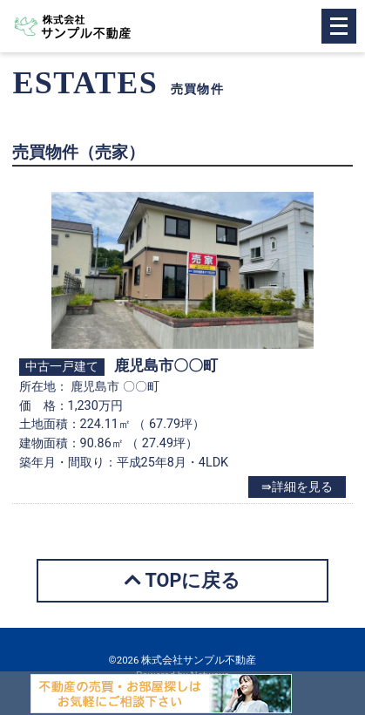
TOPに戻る (183, 580)
